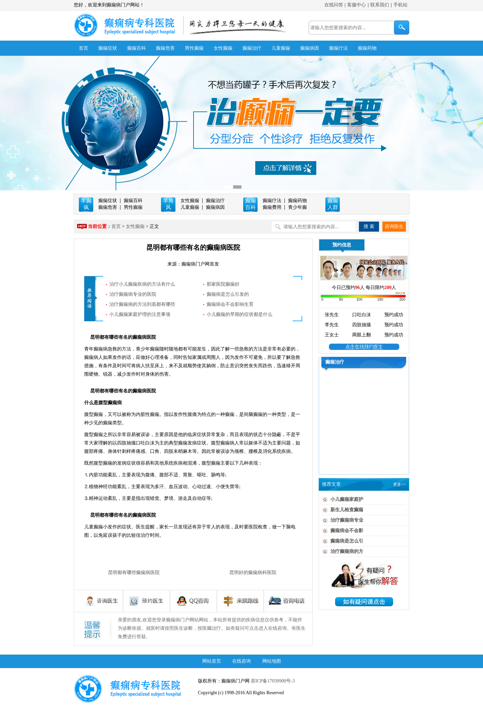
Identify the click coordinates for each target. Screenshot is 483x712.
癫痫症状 (107, 48)
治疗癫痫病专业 (346, 520)
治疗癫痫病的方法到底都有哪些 (142, 304)
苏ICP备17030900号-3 (272, 680)
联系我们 (379, 4)
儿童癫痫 (280, 48)
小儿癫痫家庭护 (346, 499)
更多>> (399, 484)
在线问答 (333, 4)
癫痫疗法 (338, 48)
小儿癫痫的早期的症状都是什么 (239, 314)
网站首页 (211, 661)
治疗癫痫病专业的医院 (132, 294)
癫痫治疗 (252, 48)
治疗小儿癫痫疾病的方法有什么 (142, 284)
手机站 (400, 4)
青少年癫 (297, 207)
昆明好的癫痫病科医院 (252, 572)
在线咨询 (241, 661)
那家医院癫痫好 (223, 284)
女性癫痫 (223, 48)
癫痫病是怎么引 (346, 540)
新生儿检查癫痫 (346, 509)
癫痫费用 (272, 207)
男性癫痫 (194, 48)
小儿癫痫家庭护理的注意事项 (139, 314)
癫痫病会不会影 (346, 530)
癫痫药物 (367, 48)
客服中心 (356, 4)
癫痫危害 (165, 48)
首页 (83, 48)
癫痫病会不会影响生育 (230, 304)
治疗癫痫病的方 (346, 551)
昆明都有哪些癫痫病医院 (134, 572)
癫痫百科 (136, 48)
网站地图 (271, 661)
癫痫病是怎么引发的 (228, 294)
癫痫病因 (309, 48)
